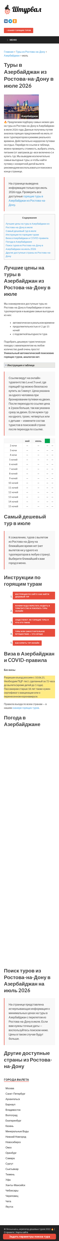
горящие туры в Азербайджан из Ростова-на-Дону (27, 200)
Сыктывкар (12, 1168)
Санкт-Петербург (15, 1093)
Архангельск (13, 1098)
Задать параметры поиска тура (29, 1236)
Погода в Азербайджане (19, 241)
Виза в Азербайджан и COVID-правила (27, 238)
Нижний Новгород (16, 1136)
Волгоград (11, 1115)
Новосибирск (13, 1142)
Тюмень (10, 1174)
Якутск (9, 1206)
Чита (8, 1201)
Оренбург (11, 1152)
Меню (13, 39)
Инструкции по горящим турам (22, 234)
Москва (10, 1088)
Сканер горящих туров (18, 30)
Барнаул (10, 1104)
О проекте (9, 1232)
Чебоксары (12, 1190)
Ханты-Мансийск (15, 1185)
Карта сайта (22, 1232)
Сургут (9, 1163)
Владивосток (13, 1109)
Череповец (12, 1195)
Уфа (8, 1179)
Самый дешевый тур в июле (21, 230)
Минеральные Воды (17, 1131)
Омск (8, 1147)
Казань (10, 1125)
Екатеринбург (13, 1120)
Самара (10, 1158)
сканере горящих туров (25, 707)
